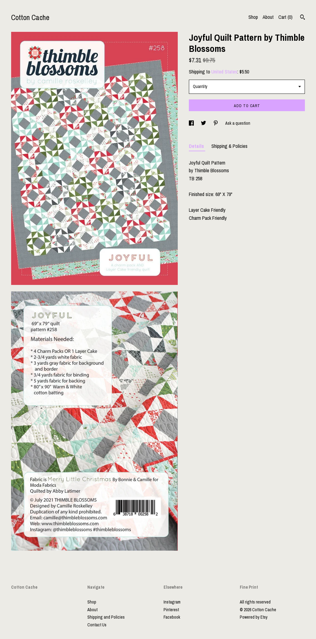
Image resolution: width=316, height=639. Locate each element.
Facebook (172, 617)
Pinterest (171, 609)
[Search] (302, 18)
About (268, 17)
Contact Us (96, 625)
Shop (253, 17)
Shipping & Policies (229, 146)
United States (224, 71)
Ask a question (237, 123)
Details (197, 146)
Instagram (172, 602)
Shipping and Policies (106, 617)
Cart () (285, 17)
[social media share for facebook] (192, 123)
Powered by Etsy (254, 617)
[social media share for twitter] (204, 123)
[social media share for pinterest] (216, 123)
